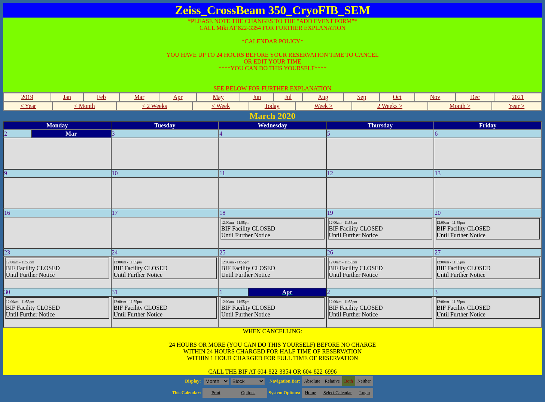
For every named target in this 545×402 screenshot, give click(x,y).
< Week (220, 106)
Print (215, 392)
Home (310, 392)
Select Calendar (337, 392)
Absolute (312, 381)
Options (248, 392)
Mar (139, 97)
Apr (178, 97)
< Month (84, 106)
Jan (67, 97)
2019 (27, 97)
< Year (28, 106)
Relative (332, 381)
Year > (517, 106)
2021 (518, 97)
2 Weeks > (389, 106)
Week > (323, 106)
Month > (460, 106)
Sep (361, 97)
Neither (364, 381)
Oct (397, 97)
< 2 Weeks (154, 106)
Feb (101, 97)
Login (364, 392)
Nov (435, 97)
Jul (288, 97)
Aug (323, 97)
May (218, 97)
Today (272, 106)
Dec (475, 97)
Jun (257, 97)
